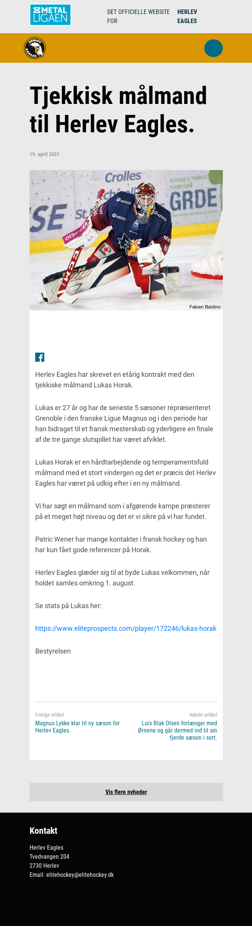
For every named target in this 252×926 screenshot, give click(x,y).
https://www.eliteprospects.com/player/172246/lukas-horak (125, 628)
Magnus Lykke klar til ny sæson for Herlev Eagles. (77, 727)
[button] (213, 48)
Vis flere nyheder (126, 792)
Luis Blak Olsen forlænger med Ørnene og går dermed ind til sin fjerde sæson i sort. (177, 730)
